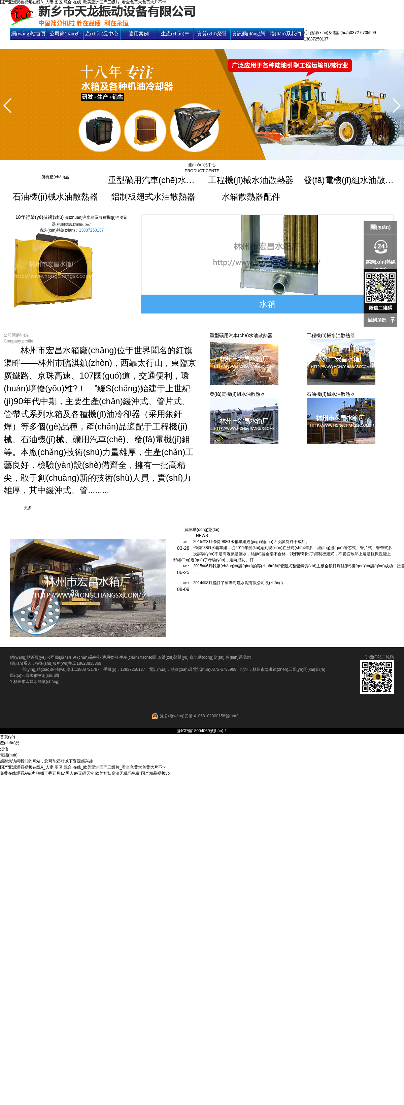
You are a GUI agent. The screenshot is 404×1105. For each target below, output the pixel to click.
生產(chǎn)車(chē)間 (175, 39)
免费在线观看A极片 (17, 773)
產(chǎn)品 (10, 743)
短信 (4, 749)
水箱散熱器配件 (251, 196)
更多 (28, 507)
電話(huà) (9, 755)
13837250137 (91, 230)
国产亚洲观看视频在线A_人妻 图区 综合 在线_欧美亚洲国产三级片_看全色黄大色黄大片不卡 (83, 767)
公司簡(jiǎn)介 (65, 33)
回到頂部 (377, 320)
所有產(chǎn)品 (55, 177)
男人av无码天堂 (80, 773)
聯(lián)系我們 (285, 33)
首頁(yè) (7, 737)
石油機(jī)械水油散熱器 (55, 196)
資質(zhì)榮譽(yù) (212, 39)
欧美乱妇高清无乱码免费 (117, 773)
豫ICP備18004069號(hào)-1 (202, 730)
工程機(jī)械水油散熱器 (251, 180)
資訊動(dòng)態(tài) (249, 39)
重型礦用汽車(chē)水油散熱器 (153, 180)
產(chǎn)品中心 (102, 33)
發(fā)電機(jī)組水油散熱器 (349, 180)
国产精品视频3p (155, 773)
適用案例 (139, 33)
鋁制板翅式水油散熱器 (153, 196)
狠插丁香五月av (50, 773)
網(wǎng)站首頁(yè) (28, 39)
